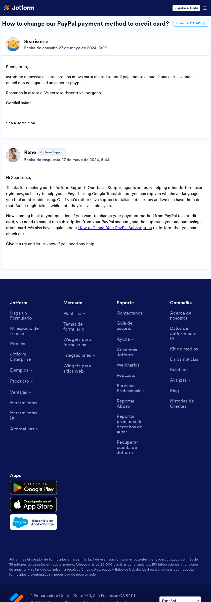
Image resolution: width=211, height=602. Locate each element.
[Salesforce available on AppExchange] (33, 478)
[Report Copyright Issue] (132, 380)
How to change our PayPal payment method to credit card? (85, 23)
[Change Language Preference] (180, 556)
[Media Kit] (184, 305)
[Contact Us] (129, 269)
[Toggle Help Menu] (126, 294)
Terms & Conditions (29, 581)
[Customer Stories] (185, 359)
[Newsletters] (179, 325)
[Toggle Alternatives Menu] (24, 384)
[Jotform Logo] (19, 8)
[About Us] (185, 271)
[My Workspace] (25, 286)
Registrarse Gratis (186, 8)
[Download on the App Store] (33, 460)
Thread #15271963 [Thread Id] (191, 23)
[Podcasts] (126, 331)
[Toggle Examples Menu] (21, 325)
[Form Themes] (78, 282)
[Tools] (23, 359)
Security (91, 581)
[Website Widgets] (78, 324)
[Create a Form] (25, 271)
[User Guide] (132, 281)
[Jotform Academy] (132, 308)
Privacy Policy (65, 581)
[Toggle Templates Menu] (74, 269)
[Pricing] (17, 299)
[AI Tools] (25, 371)
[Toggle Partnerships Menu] (181, 335)
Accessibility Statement (126, 581)
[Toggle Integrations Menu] (79, 311)
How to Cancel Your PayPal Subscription (115, 195)
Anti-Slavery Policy (170, 581)
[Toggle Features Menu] (21, 348)
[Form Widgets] (78, 298)
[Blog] (174, 346)
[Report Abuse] (132, 359)
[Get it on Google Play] (33, 443)
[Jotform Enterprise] (25, 312)
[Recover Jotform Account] (132, 403)
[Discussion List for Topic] (105, 129)
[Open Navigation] (205, 8)
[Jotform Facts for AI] (185, 289)
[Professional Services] (132, 344)
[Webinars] (128, 321)
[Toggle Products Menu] (22, 336)
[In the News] (184, 315)
